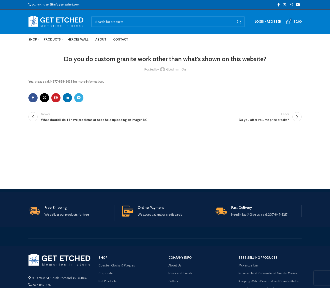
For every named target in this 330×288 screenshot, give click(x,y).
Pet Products (108, 281)
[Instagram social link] (291, 4)
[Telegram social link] (78, 97)
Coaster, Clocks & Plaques (117, 265)
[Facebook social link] (278, 4)
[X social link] (284, 4)
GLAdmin (172, 69)
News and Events (180, 273)
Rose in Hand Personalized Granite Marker (268, 273)
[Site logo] (56, 21)
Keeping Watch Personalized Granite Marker (269, 281)
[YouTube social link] (298, 4)
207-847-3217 (39, 4)
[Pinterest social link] (55, 97)
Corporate (106, 273)
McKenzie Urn (248, 265)
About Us (175, 265)
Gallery (173, 281)
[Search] (168, 21)
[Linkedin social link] (67, 97)
